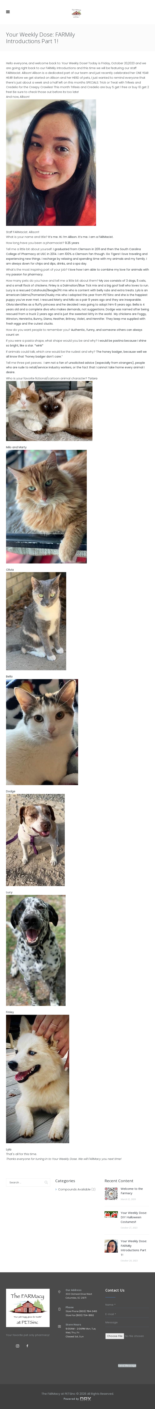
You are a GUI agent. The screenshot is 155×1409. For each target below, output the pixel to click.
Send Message (127, 1365)
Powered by (77, 1398)
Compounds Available (74, 1189)
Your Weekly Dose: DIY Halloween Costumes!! (134, 1217)
